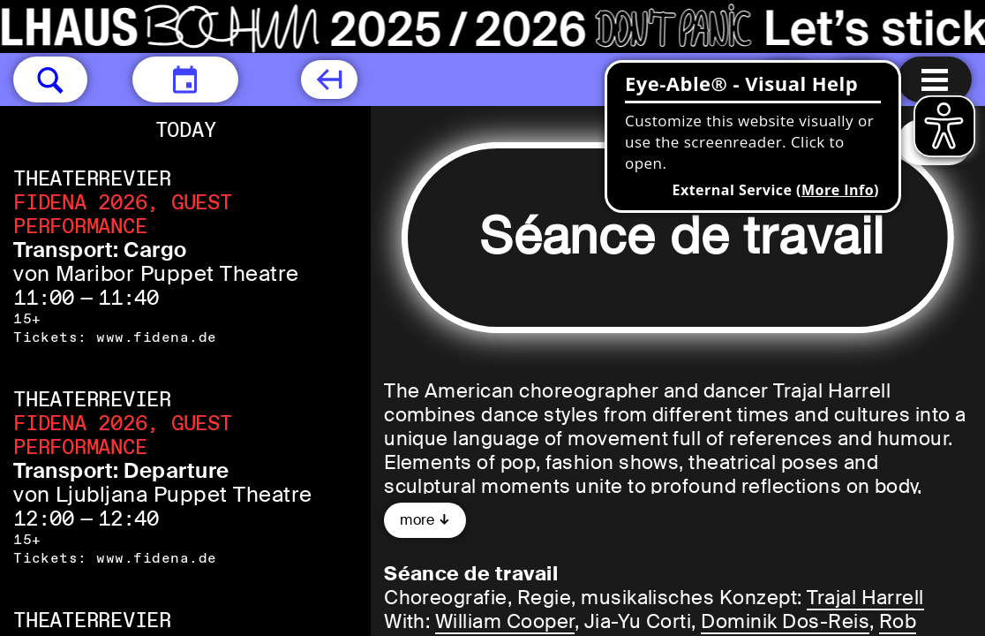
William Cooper (505, 621)
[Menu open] (935, 79)
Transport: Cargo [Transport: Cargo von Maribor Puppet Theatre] (100, 249)
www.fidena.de (156, 337)
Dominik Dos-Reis (785, 621)
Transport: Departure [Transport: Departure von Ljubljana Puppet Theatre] (121, 470)
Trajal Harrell (865, 597)
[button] (50, 79)
